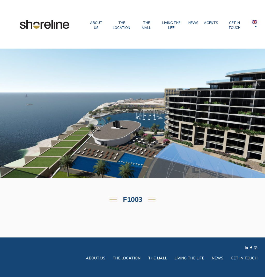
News (193, 23)
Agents (211, 23)
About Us (96, 25)
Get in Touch (234, 25)
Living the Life (171, 25)
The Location (121, 25)
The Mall (146, 25)
